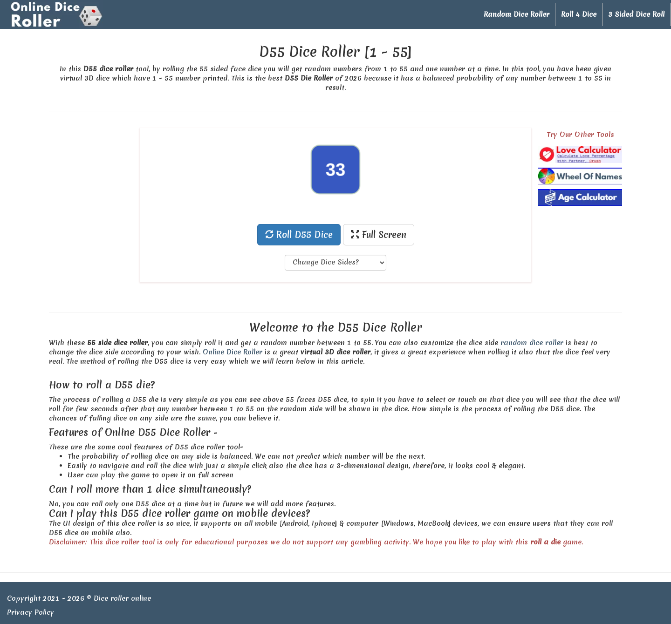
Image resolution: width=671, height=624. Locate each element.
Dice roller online (122, 598)
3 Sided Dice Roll (636, 14)
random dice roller (531, 342)
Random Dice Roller (516, 14)
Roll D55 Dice (299, 235)
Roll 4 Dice (578, 14)
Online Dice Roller (232, 352)
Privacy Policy (30, 612)
